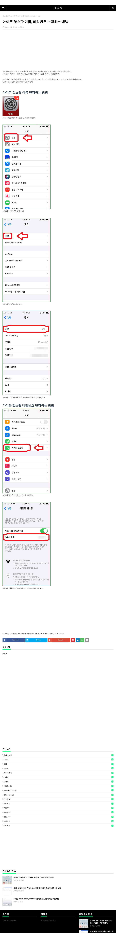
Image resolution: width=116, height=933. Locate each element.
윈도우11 (58, 804)
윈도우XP (58, 817)
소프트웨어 (58, 773)
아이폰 (7, 16)
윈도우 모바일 (58, 795)
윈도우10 (58, 799)
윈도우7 (58, 808)
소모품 (58, 768)
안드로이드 (58, 786)
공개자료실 (58, 755)
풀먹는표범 (8, 27)
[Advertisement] (58, 49)
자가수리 (58, 821)
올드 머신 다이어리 (58, 790)
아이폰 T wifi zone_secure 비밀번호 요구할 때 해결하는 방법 (36, 899)
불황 (58, 764)
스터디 (58, 777)
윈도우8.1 (58, 812)
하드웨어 (58, 826)
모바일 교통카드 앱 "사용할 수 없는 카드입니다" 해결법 (33, 877)
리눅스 (58, 759)
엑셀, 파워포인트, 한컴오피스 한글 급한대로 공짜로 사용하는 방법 (37, 888)
